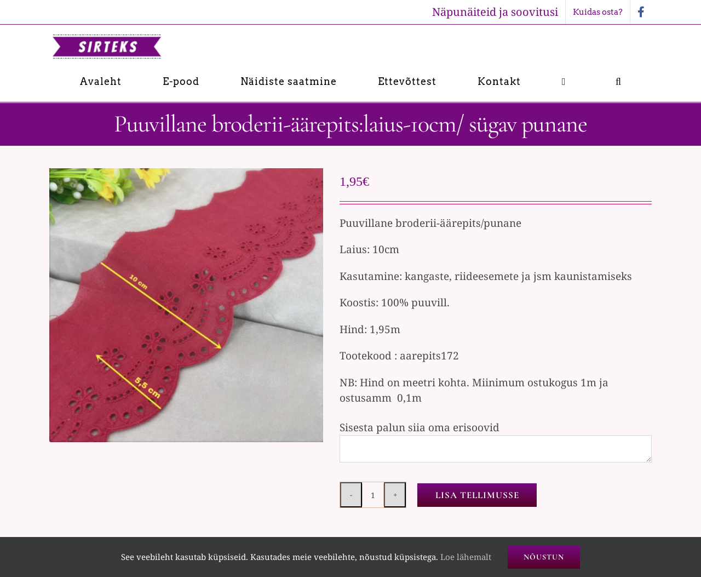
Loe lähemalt (465, 556)
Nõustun (544, 557)
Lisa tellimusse (477, 495)
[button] (619, 81)
